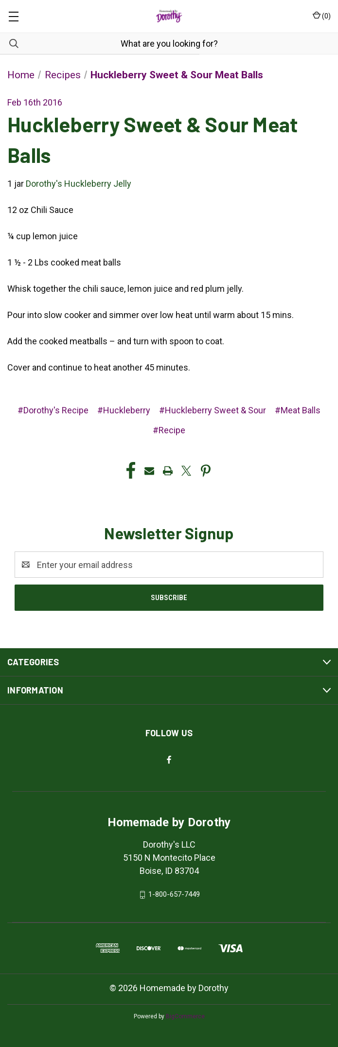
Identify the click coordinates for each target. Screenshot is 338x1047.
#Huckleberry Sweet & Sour (212, 410)
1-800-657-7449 (174, 894)
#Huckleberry (123, 410)
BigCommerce (185, 1016)
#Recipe (169, 430)
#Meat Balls (297, 410)
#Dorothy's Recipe (53, 410)
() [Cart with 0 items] (322, 15)
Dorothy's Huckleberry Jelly (78, 183)
